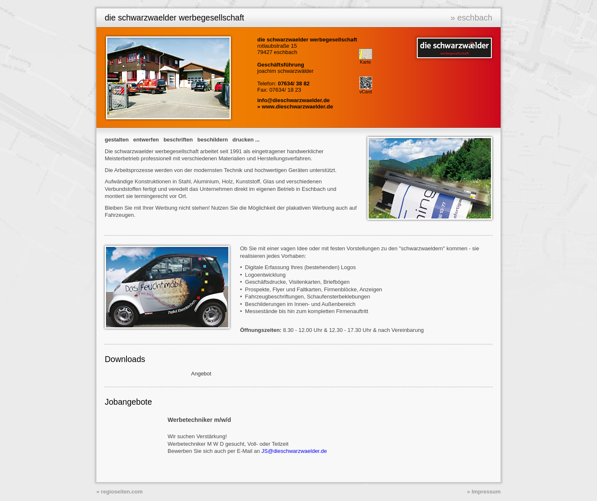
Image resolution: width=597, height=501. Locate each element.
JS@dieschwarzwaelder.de (294, 451)
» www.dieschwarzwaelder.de (295, 106)
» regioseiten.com (119, 491)
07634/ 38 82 (294, 83)
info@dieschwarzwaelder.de (293, 100)
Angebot (201, 373)
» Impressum (484, 491)
